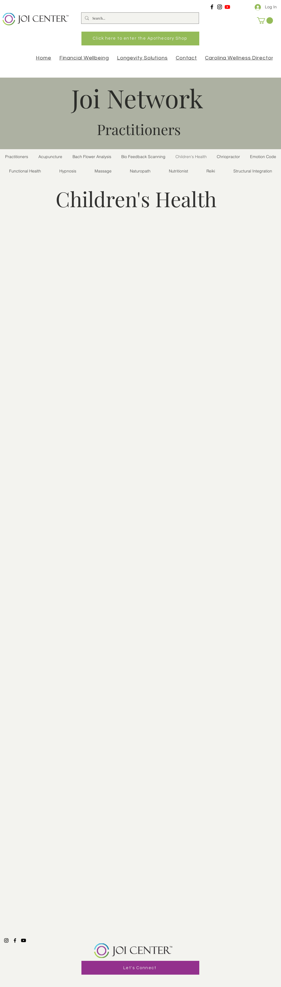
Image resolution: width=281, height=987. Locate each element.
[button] (265, 20)
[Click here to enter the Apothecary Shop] (140, 38)
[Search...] (139, 18)
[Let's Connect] (140, 968)
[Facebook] (212, 7)
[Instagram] (219, 7)
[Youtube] (227, 7)
